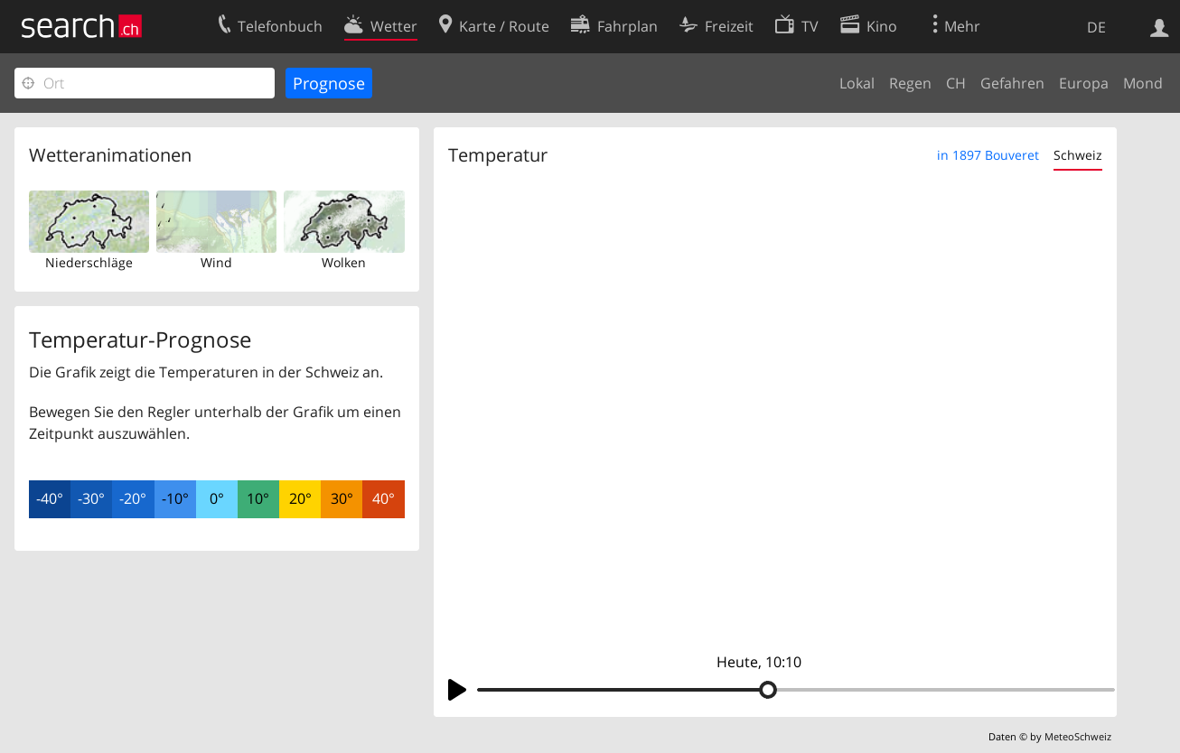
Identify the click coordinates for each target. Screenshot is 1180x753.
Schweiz (1078, 154)
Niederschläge (89, 262)
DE (1096, 27)
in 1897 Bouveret (988, 154)
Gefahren (1012, 83)
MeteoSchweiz (1077, 736)
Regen (910, 83)
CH (956, 83)
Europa (1084, 83)
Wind (216, 262)
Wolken (344, 262)
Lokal (857, 83)
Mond (1143, 83)
